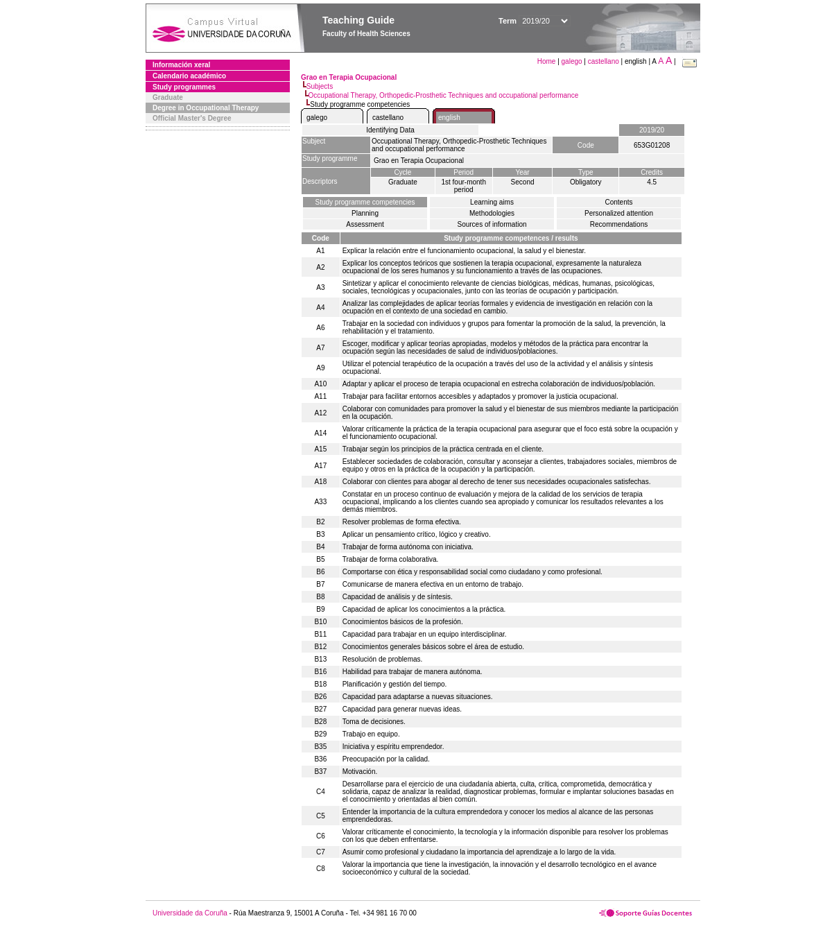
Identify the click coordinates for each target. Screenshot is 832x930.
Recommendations (619, 224)
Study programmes (184, 87)
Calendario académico (189, 76)
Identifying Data (390, 130)
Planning (365, 213)
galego (572, 61)
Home (547, 61)
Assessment (364, 224)
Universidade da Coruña (190, 913)
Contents (618, 202)
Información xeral (181, 65)
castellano (603, 61)
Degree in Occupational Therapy (206, 108)
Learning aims (492, 202)
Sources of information (491, 224)
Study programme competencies (365, 202)
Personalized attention (618, 213)
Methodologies (491, 213)
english (449, 117)
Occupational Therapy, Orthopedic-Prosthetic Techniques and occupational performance (444, 95)
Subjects (319, 86)
